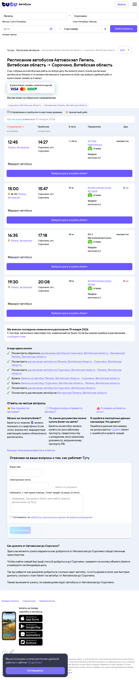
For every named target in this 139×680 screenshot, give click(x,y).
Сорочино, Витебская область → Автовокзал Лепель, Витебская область (47, 105)
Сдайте (116, 429)
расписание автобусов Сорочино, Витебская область (62, 388)
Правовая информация (13, 675)
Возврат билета (10, 600)
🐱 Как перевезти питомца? (18, 409)
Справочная (29, 600)
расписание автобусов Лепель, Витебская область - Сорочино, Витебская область (66, 363)
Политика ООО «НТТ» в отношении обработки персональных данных (37, 672)
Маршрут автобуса (20, 163)
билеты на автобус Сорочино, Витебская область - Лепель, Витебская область (70, 383)
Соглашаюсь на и (51, 517)
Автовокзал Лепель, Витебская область (82, 392)
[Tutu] (10, 4)
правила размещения (80, 517)
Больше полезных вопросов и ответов (31, 450)
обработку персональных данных (48, 517)
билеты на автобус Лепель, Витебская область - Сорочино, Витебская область (70, 378)
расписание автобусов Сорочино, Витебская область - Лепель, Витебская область (66, 371)
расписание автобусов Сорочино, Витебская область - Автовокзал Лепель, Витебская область (68, 354)
